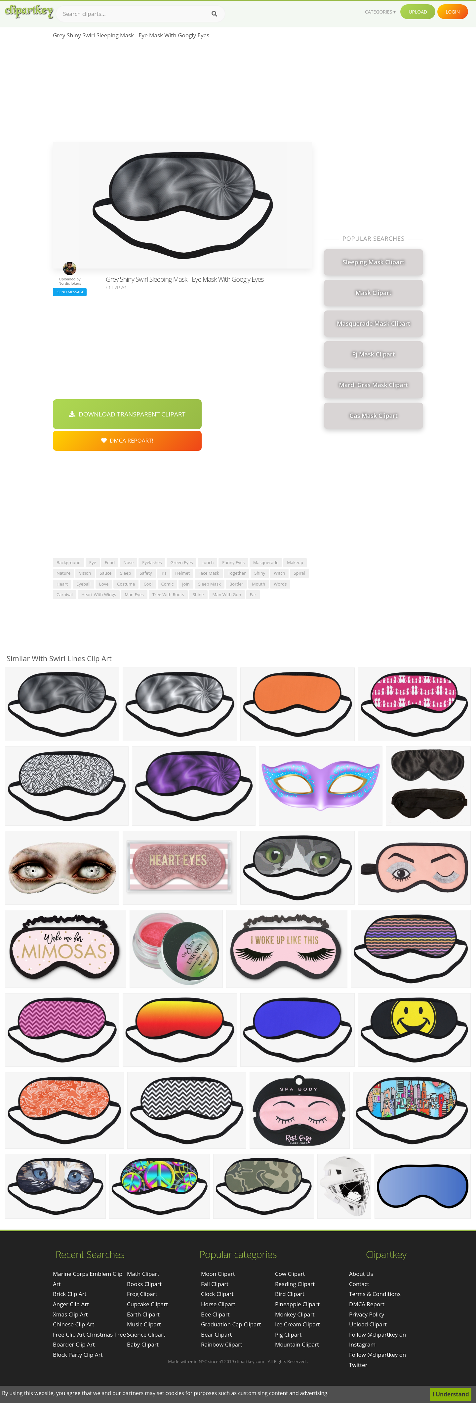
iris (164, 573)
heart (62, 584)
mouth (258, 584)
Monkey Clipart (295, 1314)
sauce (106, 573)
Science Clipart (146, 1334)
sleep (125, 573)
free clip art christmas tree (89, 1334)
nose (128, 562)
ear (253, 594)
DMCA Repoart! (127, 440)
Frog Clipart (142, 1294)
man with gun (227, 594)
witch (279, 573)
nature (63, 573)
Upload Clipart (368, 1324)
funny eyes (233, 562)
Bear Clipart (216, 1334)
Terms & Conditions (375, 1294)
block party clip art (77, 1354)
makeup (295, 562)
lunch (207, 562)
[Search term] (140, 13)
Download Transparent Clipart (127, 414)
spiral (299, 573)
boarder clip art (74, 1344)
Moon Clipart (218, 1273)
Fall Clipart (214, 1284)
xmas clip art (70, 1314)
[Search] (214, 13)
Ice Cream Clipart (297, 1324)
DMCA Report (366, 1304)
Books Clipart (144, 1284)
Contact (359, 1284)
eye (92, 562)
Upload (418, 12)
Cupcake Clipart (147, 1304)
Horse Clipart (218, 1304)
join (186, 584)
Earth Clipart (143, 1314)
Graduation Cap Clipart (231, 1324)
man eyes (134, 594)
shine (198, 594)
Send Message (70, 291)
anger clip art (71, 1304)
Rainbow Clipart (221, 1344)
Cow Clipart (290, 1273)
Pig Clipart (288, 1334)
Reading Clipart (295, 1284)
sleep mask (209, 584)
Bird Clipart (289, 1294)
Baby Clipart (143, 1344)
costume (126, 584)
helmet (182, 573)
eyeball (83, 584)
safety (145, 573)
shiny (259, 573)
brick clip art (70, 1294)
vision (85, 573)
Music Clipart (144, 1324)
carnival (65, 594)
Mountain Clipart (297, 1344)
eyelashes (152, 562)
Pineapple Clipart (297, 1304)
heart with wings (98, 594)
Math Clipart (143, 1273)
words (280, 584)
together (237, 573)
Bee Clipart (215, 1314)
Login (453, 12)
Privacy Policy (366, 1314)
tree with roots (168, 594)
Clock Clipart (217, 1294)
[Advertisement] (182, 93)
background (69, 562)
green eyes (181, 562)
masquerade (265, 562)
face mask (208, 573)
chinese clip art (73, 1324)
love (103, 584)
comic (167, 584)
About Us (361, 1273)
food (110, 562)
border (236, 584)
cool (147, 584)
